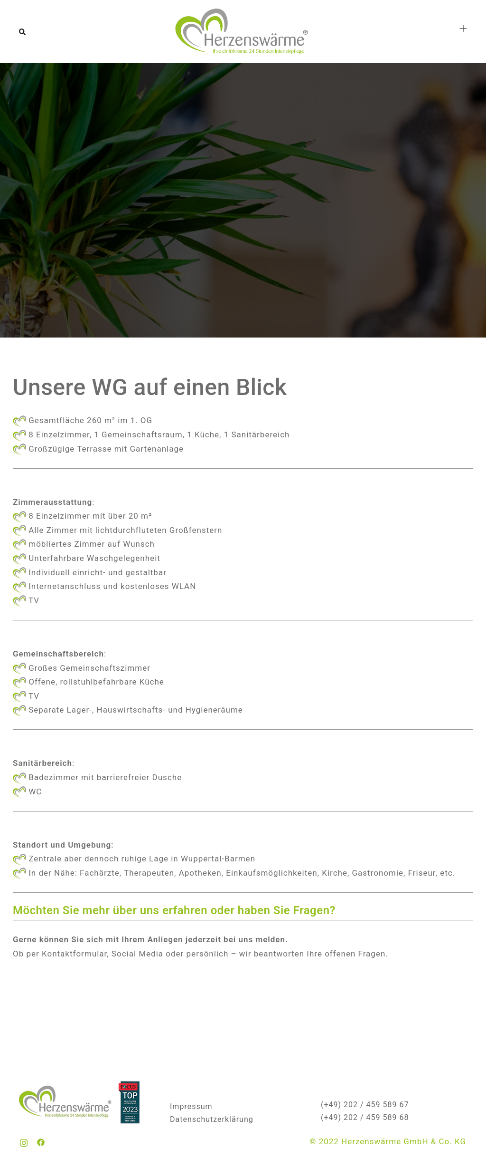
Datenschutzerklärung (211, 1119)
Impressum (191, 1106)
